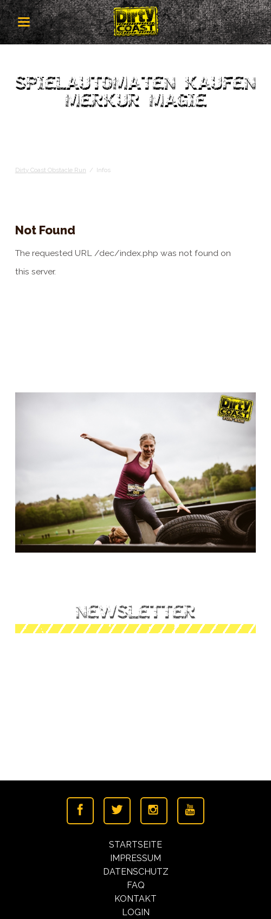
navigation (24, 21)
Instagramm (153, 810)
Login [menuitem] (136, 912)
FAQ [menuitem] (136, 885)
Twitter (117, 810)
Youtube (190, 810)
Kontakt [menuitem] (135, 899)
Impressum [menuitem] (135, 858)
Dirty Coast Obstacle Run (50, 170)
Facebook (80, 810)
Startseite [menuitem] (135, 844)
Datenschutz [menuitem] (136, 872)
